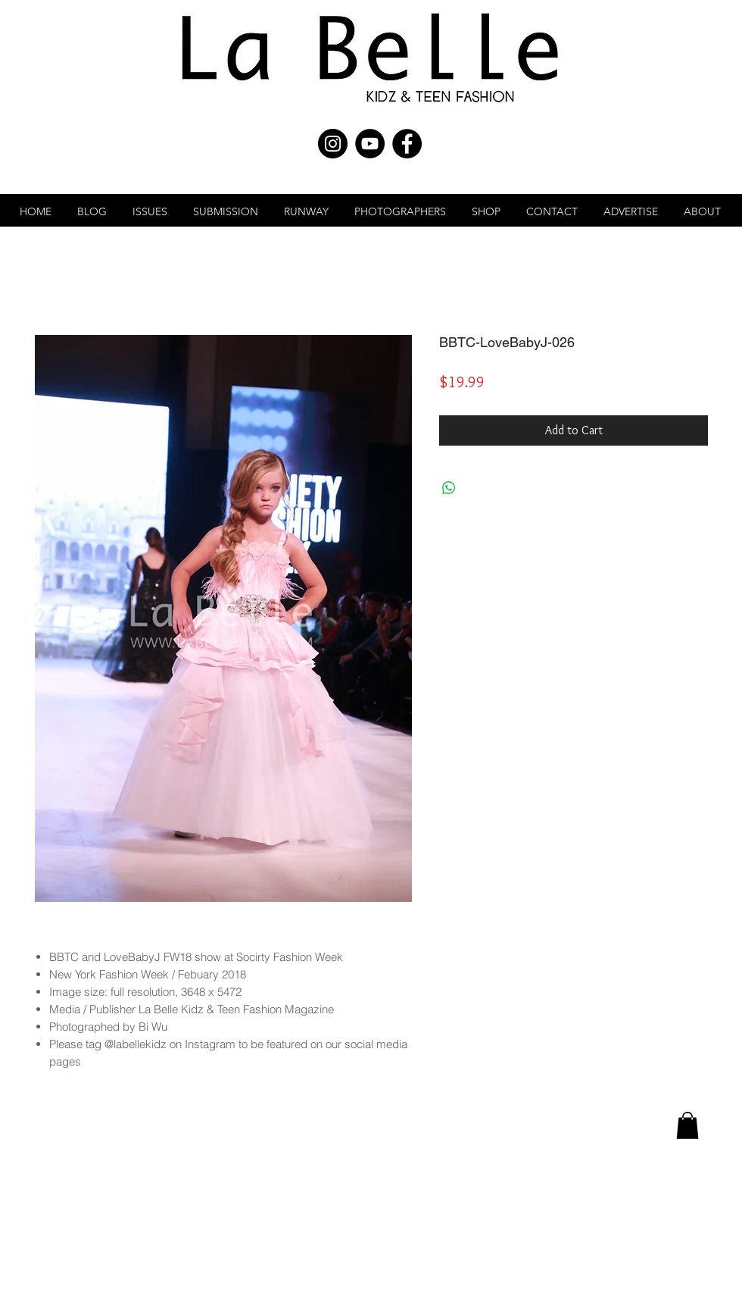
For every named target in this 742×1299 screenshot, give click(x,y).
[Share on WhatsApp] (449, 488)
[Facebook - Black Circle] (407, 143)
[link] (687, 1125)
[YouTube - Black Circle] (370, 143)
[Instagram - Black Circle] (333, 143)
